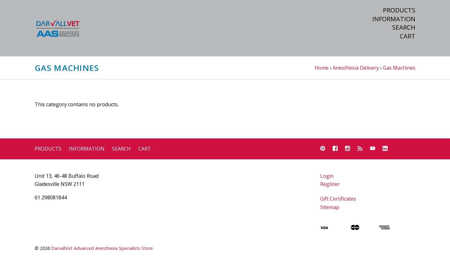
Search (403, 27)
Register (330, 184)
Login (327, 175)
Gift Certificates (338, 198)
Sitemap (329, 207)
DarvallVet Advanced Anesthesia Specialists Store (102, 248)
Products (399, 10)
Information (393, 19)
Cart (407, 36)
